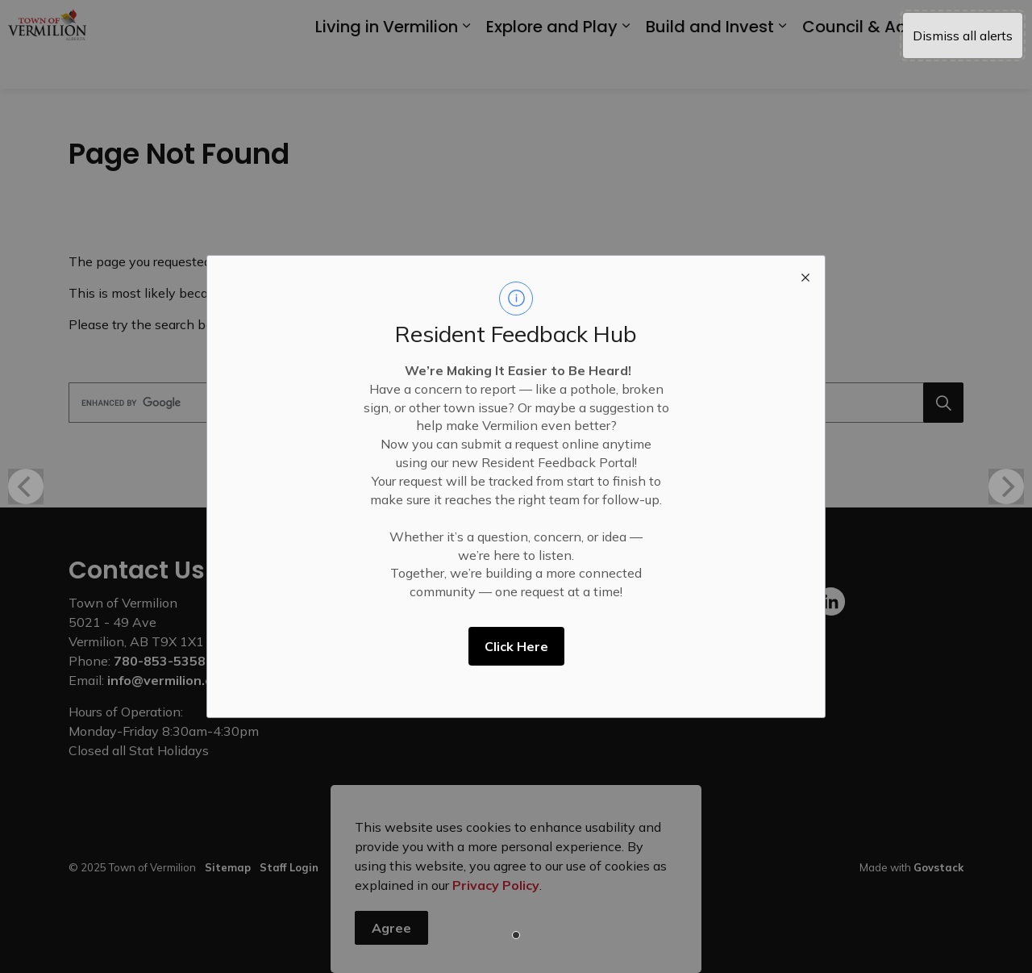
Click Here (516, 646)
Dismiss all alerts (963, 35)
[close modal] (805, 275)
